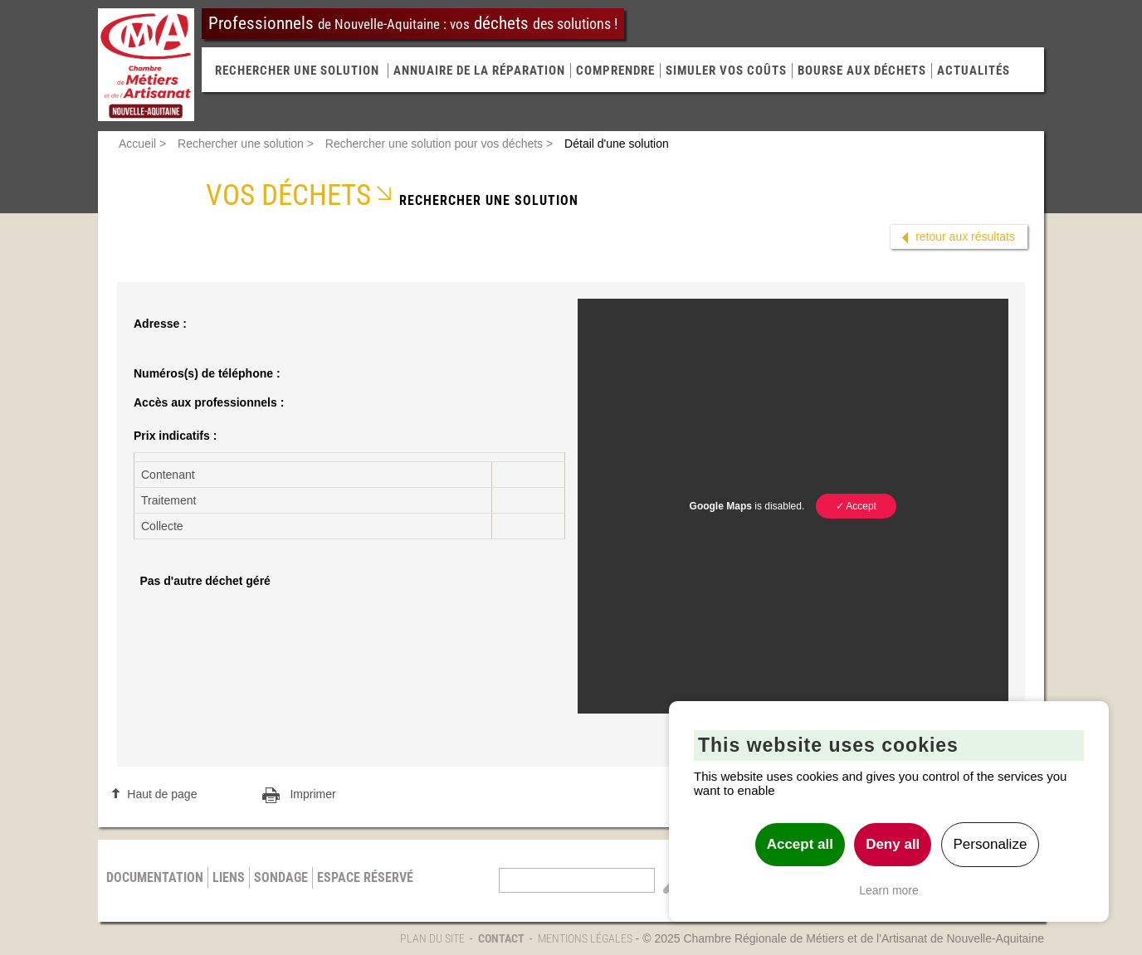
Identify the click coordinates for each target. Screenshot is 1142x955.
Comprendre (615, 70)
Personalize (990, 844)
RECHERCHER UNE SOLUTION (297, 70)
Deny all (893, 844)
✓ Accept (856, 506)
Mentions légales (585, 938)
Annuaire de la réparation (479, 70)
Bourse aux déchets (862, 70)
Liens (228, 877)
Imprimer (312, 794)
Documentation (154, 877)
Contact (501, 938)
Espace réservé (365, 877)
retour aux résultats (965, 236)
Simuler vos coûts (726, 70)
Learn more (889, 890)
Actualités (973, 70)
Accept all (800, 844)
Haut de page (162, 794)
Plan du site (432, 938)
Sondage (281, 877)
